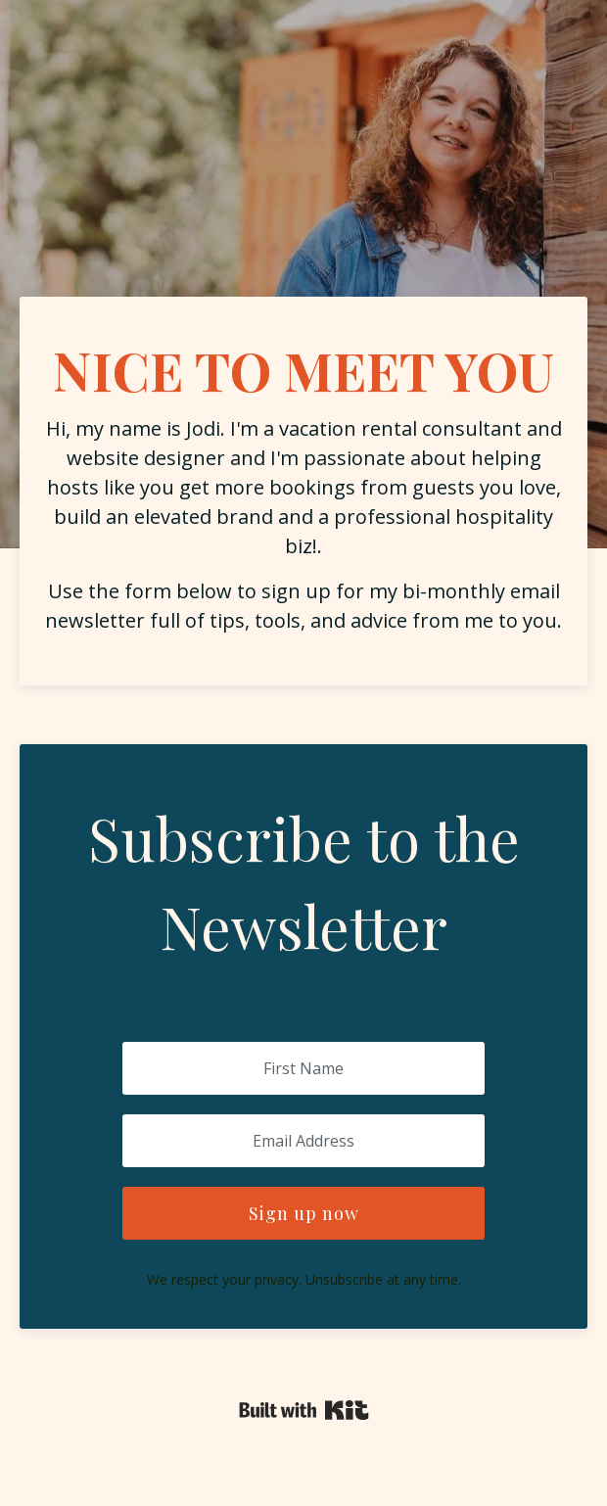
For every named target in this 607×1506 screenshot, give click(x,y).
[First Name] (303, 1068)
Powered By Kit (304, 1410)
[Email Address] (303, 1140)
